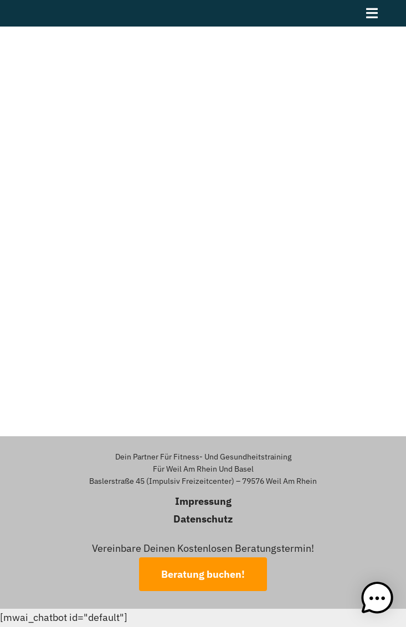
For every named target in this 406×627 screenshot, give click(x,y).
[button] (377, 598)
